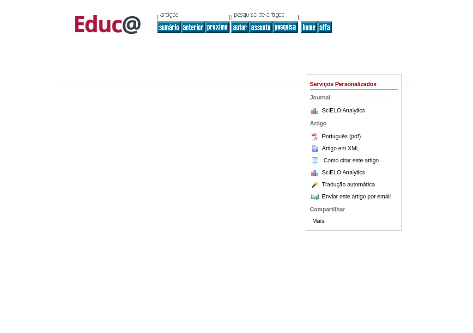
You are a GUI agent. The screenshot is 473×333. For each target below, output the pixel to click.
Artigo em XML (334, 148)
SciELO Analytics (343, 110)
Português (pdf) (335, 136)
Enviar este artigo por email (350, 196)
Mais (318, 221)
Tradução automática (342, 184)
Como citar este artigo (351, 160)
